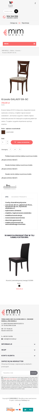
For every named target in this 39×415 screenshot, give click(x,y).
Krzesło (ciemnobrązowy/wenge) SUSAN (19, 280)
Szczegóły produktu (19, 197)
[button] (10, 4)
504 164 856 (12, 16)
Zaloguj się (14, 23)
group (25, 400)
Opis (6, 197)
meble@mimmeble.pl (9, 339)
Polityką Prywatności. (28, 387)
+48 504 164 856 (8, 336)
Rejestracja (25, 23)
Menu (6, 44)
